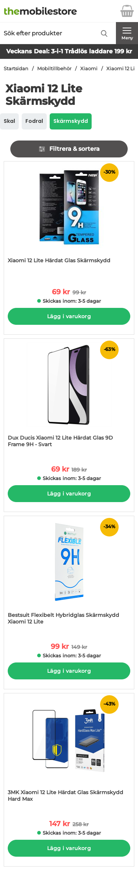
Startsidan (16, 68)
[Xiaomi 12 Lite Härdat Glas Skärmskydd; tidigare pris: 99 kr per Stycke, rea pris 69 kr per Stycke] (69, 219)
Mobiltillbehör (54, 68)
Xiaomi (89, 68)
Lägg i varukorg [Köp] (69, 316)
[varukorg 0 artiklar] (127, 11)
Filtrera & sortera (69, 149)
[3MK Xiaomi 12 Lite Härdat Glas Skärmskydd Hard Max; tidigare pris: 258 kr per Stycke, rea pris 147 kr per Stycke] (69, 751)
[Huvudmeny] (127, 33)
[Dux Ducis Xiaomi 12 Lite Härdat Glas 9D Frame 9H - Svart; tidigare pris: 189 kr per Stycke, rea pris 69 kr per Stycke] (69, 397)
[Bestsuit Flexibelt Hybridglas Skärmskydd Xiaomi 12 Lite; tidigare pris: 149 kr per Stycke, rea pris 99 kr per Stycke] (69, 574)
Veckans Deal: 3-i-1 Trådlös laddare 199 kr (69, 51)
